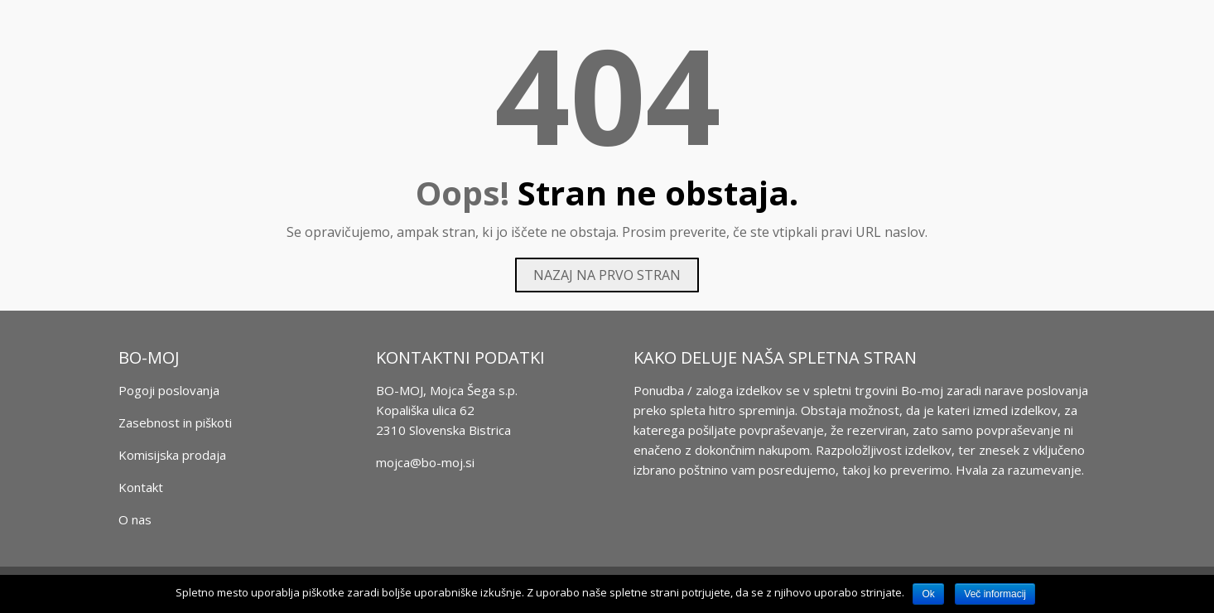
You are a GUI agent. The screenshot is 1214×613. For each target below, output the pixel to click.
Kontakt (140, 487)
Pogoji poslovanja (168, 390)
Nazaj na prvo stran (607, 275)
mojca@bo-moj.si (425, 462)
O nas (135, 519)
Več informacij (995, 594)
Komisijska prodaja (172, 454)
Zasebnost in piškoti (175, 422)
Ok (928, 594)
